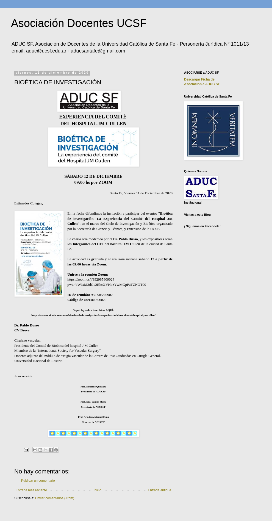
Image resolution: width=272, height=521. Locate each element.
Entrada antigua (159, 490)
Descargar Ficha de (199, 79)
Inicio (97, 490)
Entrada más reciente (31, 490)
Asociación (202, 84)
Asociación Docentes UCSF (79, 23)
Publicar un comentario (38, 481)
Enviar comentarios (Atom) (54, 498)
